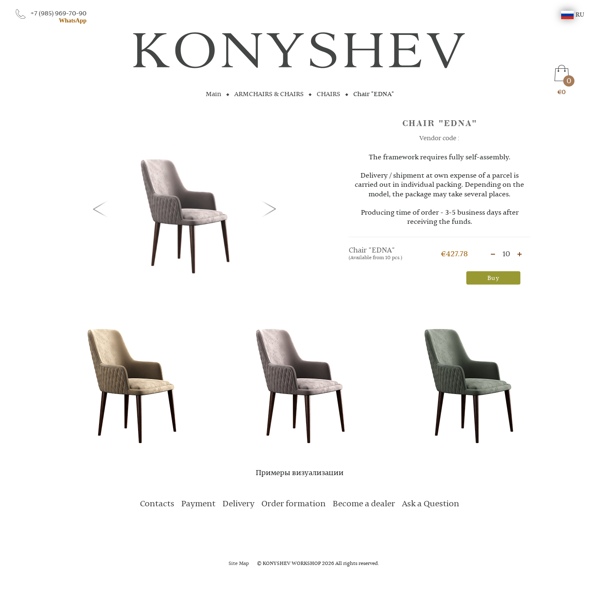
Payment (198, 504)
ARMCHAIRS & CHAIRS (269, 94)
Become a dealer (363, 504)
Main (213, 94)
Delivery (238, 504)
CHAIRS (328, 94)
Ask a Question (430, 504)
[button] (102, 208)
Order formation (293, 504)
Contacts (157, 504)
